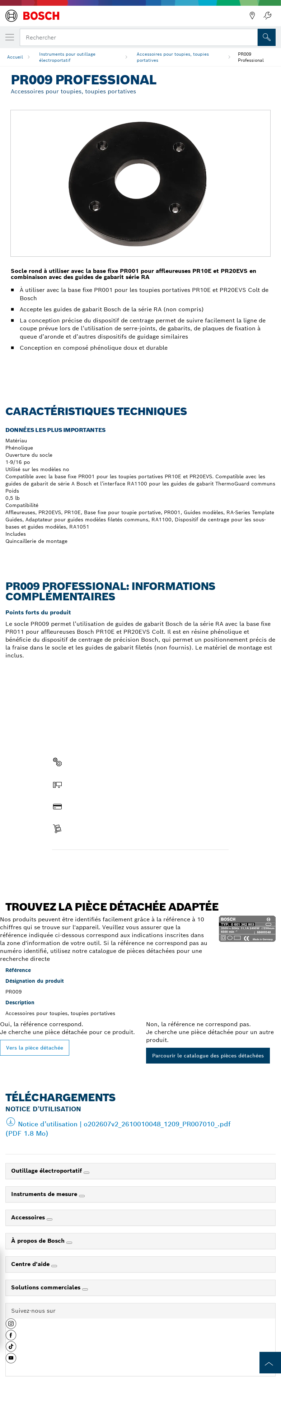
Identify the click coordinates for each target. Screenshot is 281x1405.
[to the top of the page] (270, 1362)
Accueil (15, 57)
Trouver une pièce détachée (93, 865)
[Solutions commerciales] (85, 1289)
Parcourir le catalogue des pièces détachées (208, 1055)
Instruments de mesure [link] (45, 1194)
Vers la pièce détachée (34, 1048)
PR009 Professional (251, 57)
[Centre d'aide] (54, 1266)
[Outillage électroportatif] (86, 1173)
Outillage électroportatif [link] (47, 1170)
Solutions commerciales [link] (46, 1287)
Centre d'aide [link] (31, 1264)
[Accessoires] (49, 1219)
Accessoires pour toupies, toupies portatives (173, 57)
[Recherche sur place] (267, 37)
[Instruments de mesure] (82, 1196)
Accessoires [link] (29, 1217)
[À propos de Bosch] (69, 1243)
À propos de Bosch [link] (38, 1241)
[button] (11, 1326)
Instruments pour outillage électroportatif (67, 57)
